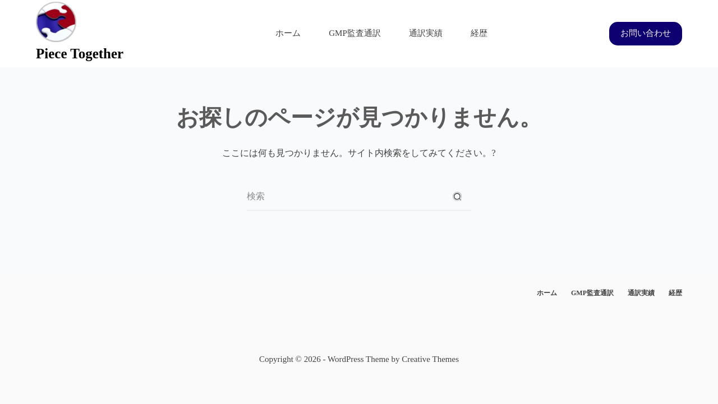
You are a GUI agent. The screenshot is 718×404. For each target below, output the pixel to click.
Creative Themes (430, 359)
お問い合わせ (645, 33)
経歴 (479, 33)
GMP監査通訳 (355, 33)
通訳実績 (426, 33)
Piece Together (79, 53)
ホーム (288, 33)
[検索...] (345, 197)
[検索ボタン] (457, 197)
